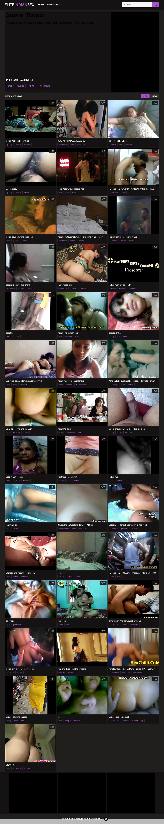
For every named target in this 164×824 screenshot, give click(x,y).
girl (118, 337)
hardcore (63, 145)
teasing (20, 86)
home (130, 385)
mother (77, 721)
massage (81, 145)
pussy (9, 145)
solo (74, 529)
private (134, 529)
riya (112, 481)
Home (41, 5)
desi (121, 145)
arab (125, 337)
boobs (24, 241)
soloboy (128, 433)
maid (18, 481)
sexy (112, 337)
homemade (81, 385)
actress (27, 145)
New (154, 96)
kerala (76, 481)
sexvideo (126, 673)
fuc (118, 577)
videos (113, 289)
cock (119, 433)
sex (60, 193)
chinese (24, 577)
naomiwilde (44, 86)
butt (22, 721)
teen (15, 385)
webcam (82, 529)
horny (30, 289)
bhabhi (129, 145)
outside (10, 673)
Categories (53, 5)
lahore (61, 577)
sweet (26, 193)
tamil (67, 193)
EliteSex (19, 5)
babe (10, 86)
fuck (72, 145)
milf (79, 433)
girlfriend (114, 193)
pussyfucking (137, 721)
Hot (145, 96)
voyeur (72, 241)
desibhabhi (138, 673)
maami (26, 481)
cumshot (74, 289)
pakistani (17, 625)
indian (31, 86)
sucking (114, 385)
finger (9, 337)
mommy (122, 289)
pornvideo (115, 673)
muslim (16, 433)
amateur (114, 241)
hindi (74, 193)
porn (61, 385)
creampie (63, 289)
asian (15, 577)
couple (21, 289)
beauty (61, 673)
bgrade (71, 577)
